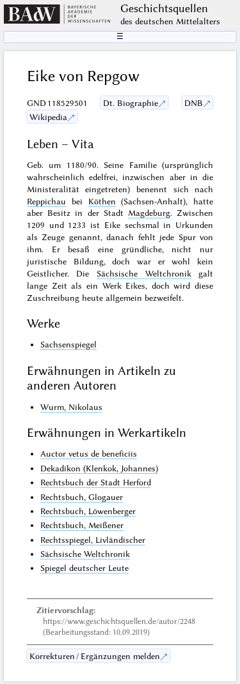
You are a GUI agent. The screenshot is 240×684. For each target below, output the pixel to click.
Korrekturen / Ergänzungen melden (94, 656)
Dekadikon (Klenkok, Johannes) (99, 468)
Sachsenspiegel (68, 344)
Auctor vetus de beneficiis (88, 453)
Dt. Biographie (130, 103)
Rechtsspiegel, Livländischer (92, 540)
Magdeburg (149, 213)
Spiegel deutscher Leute (84, 568)
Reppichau (46, 201)
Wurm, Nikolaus (71, 407)
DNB (193, 103)
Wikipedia (48, 117)
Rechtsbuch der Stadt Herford (95, 482)
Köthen (102, 201)
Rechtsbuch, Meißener (82, 525)
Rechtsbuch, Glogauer (81, 497)
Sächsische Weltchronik (144, 273)
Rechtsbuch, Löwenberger (88, 511)
